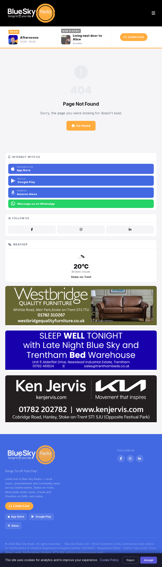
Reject (130, 560)
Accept (148, 560)
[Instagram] (81, 229)
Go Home (81, 125)
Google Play (41, 516)
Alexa (13, 525)
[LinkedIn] (130, 229)
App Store (16, 516)
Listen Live (134, 37)
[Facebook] (31, 229)
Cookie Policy (109, 560)
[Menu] (153, 13)
